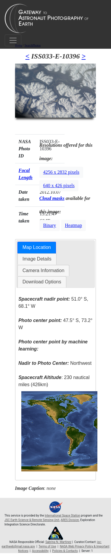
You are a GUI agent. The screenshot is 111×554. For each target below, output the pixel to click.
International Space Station (62, 515)
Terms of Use (47, 546)
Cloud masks (52, 198)
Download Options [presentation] (41, 281)
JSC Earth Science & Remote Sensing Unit (31, 520)
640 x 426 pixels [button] (59, 185)
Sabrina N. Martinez (58, 542)
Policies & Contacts (65, 551)
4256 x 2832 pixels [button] (61, 172)
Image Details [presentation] (37, 258)
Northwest (54, 363)
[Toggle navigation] (13, 40)
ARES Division (70, 520)
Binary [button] (49, 225)
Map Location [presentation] (36, 247)
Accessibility (40, 551)
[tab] (36, 247)
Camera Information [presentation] (43, 270)
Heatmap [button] (73, 225)
